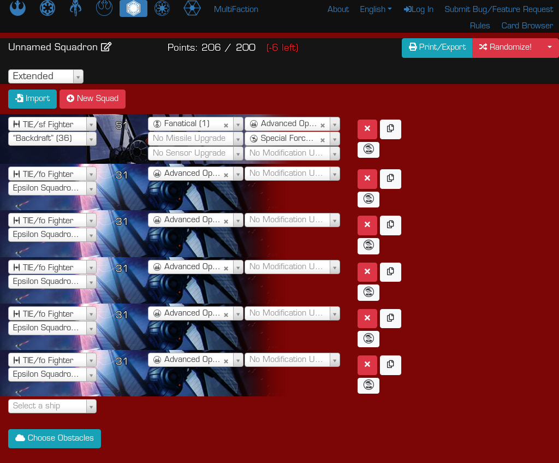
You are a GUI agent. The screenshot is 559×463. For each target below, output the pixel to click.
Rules (480, 26)
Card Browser (527, 26)
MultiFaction (236, 10)
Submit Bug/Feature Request (499, 10)
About (338, 10)
